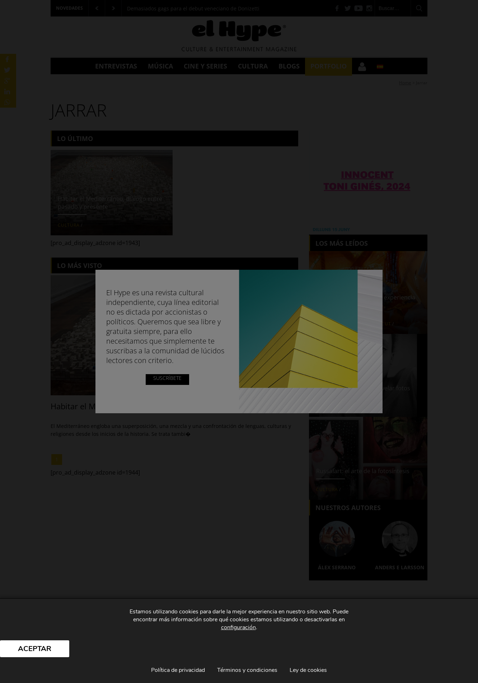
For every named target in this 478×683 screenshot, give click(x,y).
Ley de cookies (308, 670)
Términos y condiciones (247, 670)
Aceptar (34, 649)
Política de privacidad (178, 670)
